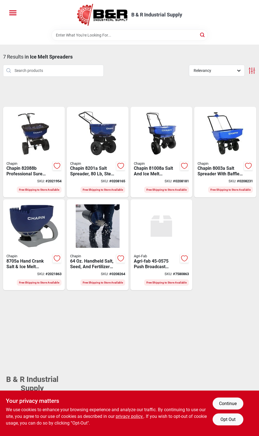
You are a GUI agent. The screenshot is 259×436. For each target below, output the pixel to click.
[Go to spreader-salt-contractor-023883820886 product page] (34, 152)
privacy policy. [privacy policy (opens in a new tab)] (130, 416)
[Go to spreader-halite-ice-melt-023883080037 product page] (225, 152)
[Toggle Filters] (252, 70)
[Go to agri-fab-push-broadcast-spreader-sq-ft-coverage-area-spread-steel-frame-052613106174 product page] (161, 244)
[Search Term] (129, 35)
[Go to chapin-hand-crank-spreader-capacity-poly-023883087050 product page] (34, 244)
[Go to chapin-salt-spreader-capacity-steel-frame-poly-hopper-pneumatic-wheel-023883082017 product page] (98, 152)
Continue (228, 403)
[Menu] (12, 12)
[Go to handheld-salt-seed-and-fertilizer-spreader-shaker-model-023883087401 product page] (98, 244)
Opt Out (228, 419)
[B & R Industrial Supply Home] (102, 15)
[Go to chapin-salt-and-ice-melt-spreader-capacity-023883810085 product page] (161, 152)
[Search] (203, 34)
